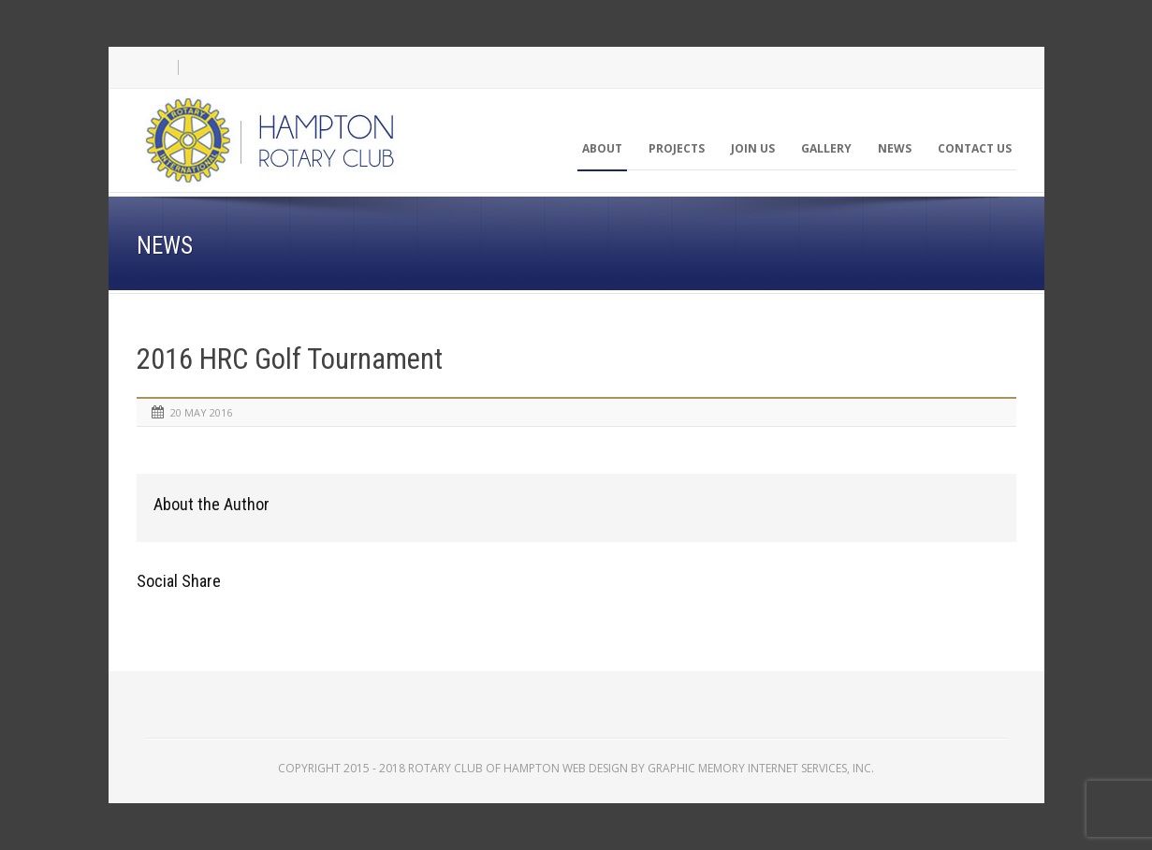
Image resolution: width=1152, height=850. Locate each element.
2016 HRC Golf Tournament (290, 359)
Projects (677, 148)
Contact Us (975, 148)
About (602, 148)
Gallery (826, 148)
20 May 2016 (201, 412)
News (894, 148)
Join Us (753, 148)
